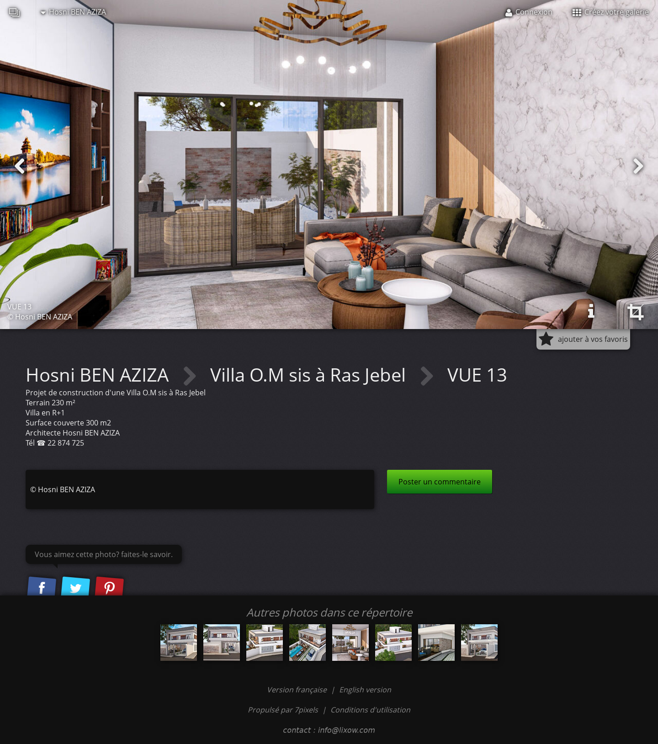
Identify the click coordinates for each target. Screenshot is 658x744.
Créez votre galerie (611, 12)
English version (365, 690)
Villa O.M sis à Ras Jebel (310, 374)
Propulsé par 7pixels (283, 710)
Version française (298, 690)
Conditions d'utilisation (370, 710)
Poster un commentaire (439, 482)
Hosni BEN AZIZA (73, 12)
